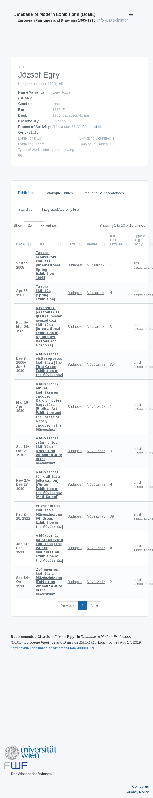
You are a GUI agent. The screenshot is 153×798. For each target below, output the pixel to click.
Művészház (96, 365)
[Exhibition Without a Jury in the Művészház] (49, 450)
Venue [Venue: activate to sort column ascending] (92, 244)
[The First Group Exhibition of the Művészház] (49, 364)
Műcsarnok (95, 265)
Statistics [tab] (25, 210)
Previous (67, 606)
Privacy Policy (138, 792)
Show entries (35, 225)
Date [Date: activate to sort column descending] (20, 244)
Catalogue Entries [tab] (59, 193)
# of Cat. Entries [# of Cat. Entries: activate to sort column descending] (116, 240)
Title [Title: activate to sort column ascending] (40, 244)
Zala (66, 110)
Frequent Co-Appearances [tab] (103, 193)
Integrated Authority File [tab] (60, 210)
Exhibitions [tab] (26, 193)
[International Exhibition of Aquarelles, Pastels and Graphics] (49, 326)
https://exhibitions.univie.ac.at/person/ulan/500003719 (52, 648)
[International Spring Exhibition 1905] (48, 265)
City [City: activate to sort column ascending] (71, 244)
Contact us (140, 787)
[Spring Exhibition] (45, 293)
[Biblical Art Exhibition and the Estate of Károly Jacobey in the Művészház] (49, 406)
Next (94, 606)
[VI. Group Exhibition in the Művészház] (49, 516)
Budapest (89, 127)
